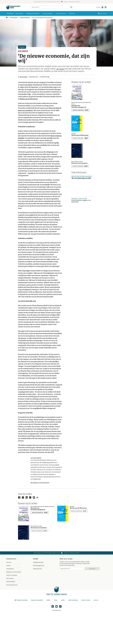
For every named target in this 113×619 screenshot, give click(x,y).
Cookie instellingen (73, 600)
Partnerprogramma (11, 585)
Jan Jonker (60, 68)
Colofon (48, 600)
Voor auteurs (10, 578)
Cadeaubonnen (37, 569)
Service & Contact (85, 600)
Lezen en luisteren (11, 575)
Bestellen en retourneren (13, 572)
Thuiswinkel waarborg (21, 600)
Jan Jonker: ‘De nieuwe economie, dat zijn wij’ (42, 17)
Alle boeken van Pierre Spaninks (40, 482)
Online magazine (13, 17)
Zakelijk (35, 559)
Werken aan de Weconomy (28, 99)
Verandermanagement (25, 17)
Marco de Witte (54, 108)
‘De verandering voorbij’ (81, 178)
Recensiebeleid (10, 581)
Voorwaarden (10, 569)
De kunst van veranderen (79, 163)
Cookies (63, 600)
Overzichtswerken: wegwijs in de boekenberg (81, 201)
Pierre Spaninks (23, 76)
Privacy (55, 600)
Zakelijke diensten (38, 562)
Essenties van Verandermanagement (78, 106)
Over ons (8, 562)
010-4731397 (103, 13)
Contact (8, 565)
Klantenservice (11, 559)
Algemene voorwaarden (37, 600)
